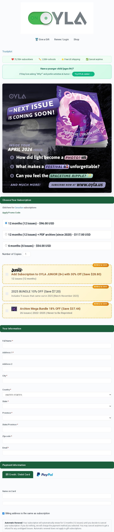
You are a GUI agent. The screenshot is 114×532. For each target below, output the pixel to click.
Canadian (19, 207)
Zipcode (7, 436)
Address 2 (7, 364)
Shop (76, 39)
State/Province (10, 424)
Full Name (7, 341)
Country (6, 389)
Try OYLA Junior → (83, 74)
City (4, 376)
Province (7, 413)
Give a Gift (42, 39)
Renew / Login (61, 39)
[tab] (44, 474)
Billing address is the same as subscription (26, 513)
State (5, 401)
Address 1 (8, 352)
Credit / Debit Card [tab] (18, 474)
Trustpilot (7, 51)
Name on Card (9, 491)
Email (5, 448)
